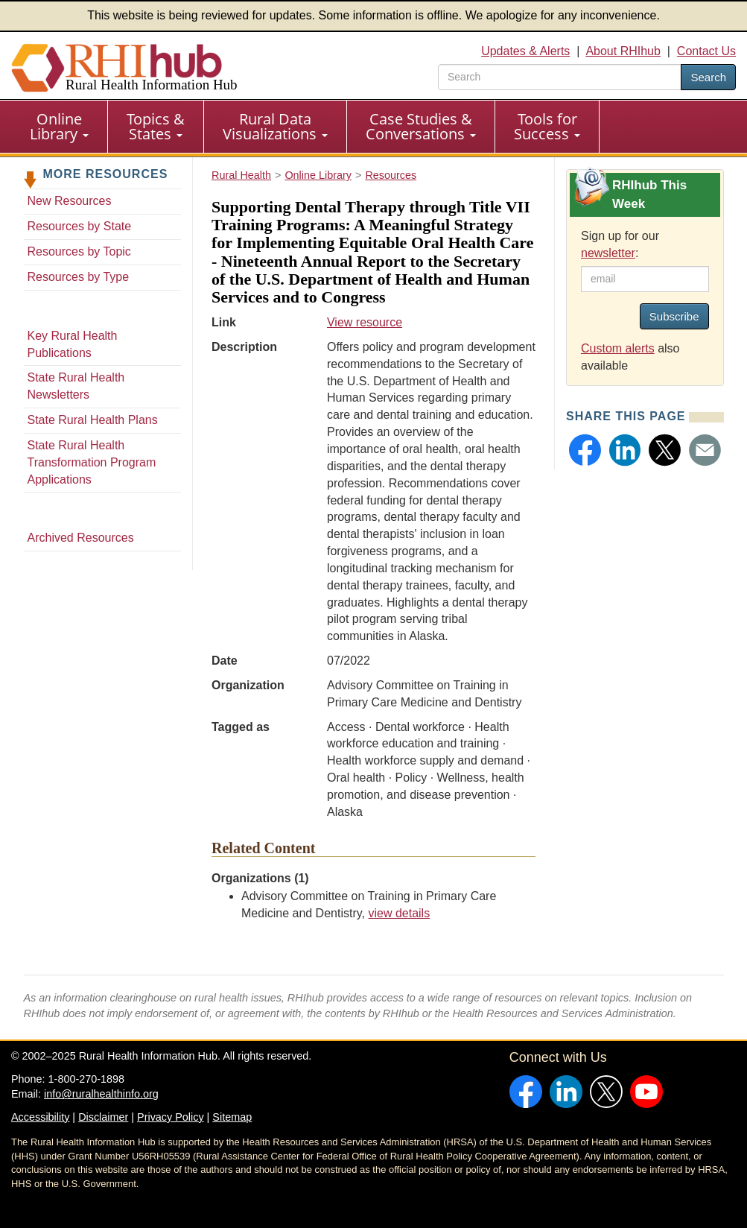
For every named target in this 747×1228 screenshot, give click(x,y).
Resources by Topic (79, 251)
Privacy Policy (170, 1117)
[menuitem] (59, 127)
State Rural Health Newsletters (76, 386)
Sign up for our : (620, 244)
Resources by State (80, 226)
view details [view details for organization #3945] (399, 913)
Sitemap (232, 1117)
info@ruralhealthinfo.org (101, 1094)
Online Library (59, 126)
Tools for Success (547, 126)
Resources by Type (79, 276)
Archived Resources (81, 537)
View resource (364, 322)
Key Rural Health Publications (73, 344)
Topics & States (156, 126)
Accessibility (40, 1117)
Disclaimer (103, 1117)
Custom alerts (618, 348)
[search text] (559, 77)
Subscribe (674, 316)
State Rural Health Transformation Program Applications (92, 462)
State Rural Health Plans (93, 420)
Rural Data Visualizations (275, 126)
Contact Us (706, 51)
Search (708, 77)
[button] (585, 450)
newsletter (608, 253)
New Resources (70, 200)
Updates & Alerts (525, 51)
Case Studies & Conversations (421, 126)
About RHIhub (623, 51)
